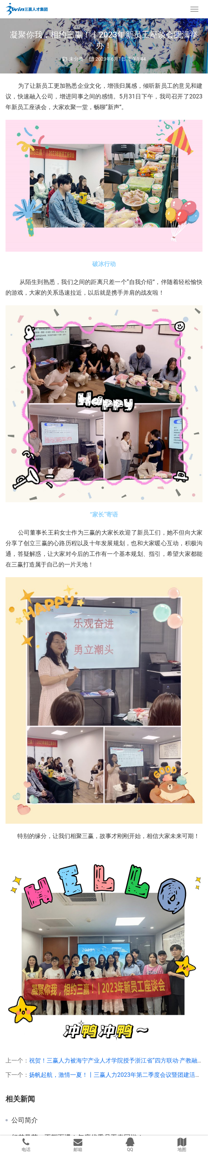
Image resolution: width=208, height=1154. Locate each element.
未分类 (76, 59)
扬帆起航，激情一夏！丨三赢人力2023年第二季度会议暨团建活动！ (118, 1074)
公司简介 (24, 1120)
